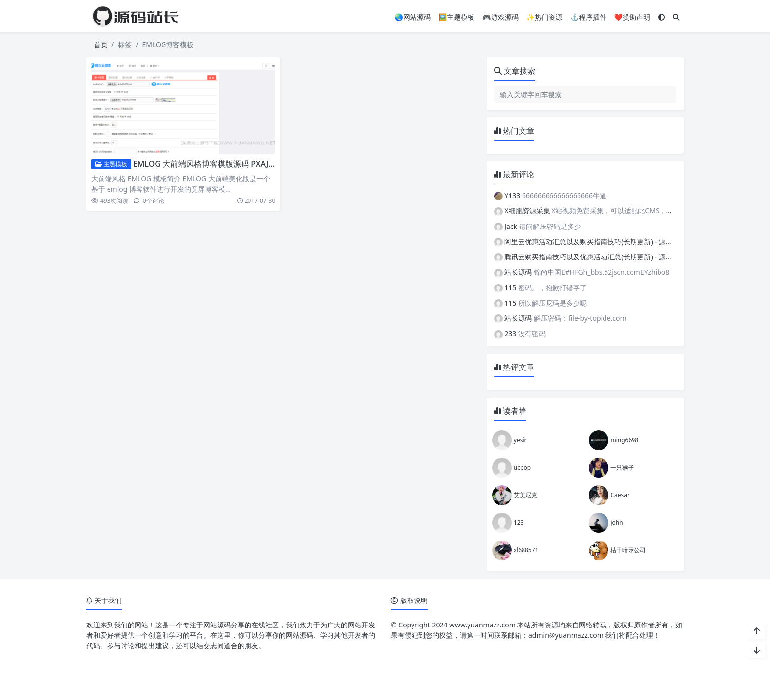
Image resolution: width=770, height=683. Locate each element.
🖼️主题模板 (456, 17)
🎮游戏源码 (500, 17)
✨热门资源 (544, 17)
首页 (101, 44)
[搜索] (676, 17)
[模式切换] (661, 17)
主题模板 (111, 164)
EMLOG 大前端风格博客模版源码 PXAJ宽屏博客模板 (224, 163)
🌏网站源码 (412, 17)
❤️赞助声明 (632, 17)
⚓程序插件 (588, 17)
